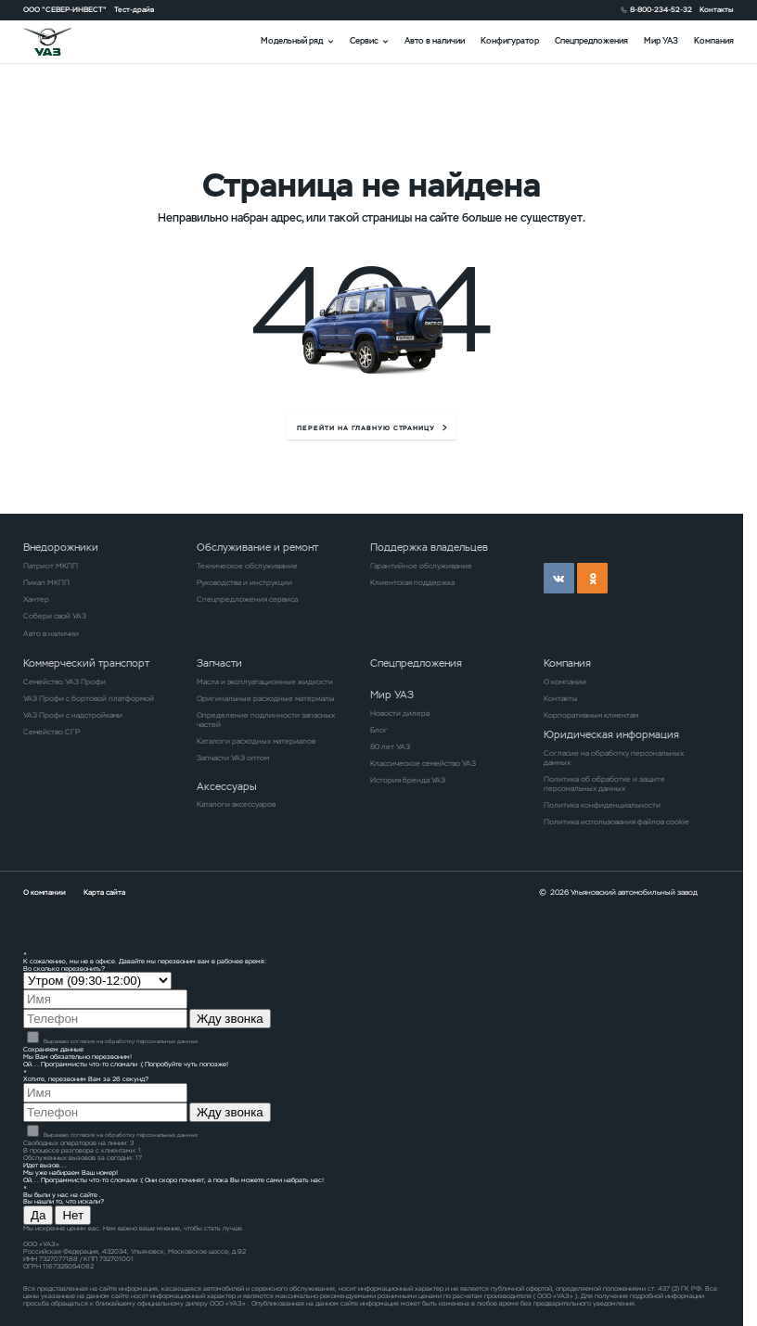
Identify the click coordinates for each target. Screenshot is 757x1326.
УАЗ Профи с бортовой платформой (88, 698)
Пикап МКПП (46, 582)
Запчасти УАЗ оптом (233, 757)
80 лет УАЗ (390, 746)
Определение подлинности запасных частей (266, 719)
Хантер (36, 599)
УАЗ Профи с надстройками (72, 715)
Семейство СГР (51, 731)
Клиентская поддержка (412, 582)
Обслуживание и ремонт (257, 547)
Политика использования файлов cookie (616, 821)
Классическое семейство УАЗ (423, 763)
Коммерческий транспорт (86, 663)
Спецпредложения (591, 40)
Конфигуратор (510, 40)
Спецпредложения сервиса (247, 599)
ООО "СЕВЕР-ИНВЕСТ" (65, 9)
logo (59, 41)
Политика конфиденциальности (602, 805)
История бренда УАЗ (407, 779)
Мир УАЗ (661, 40)
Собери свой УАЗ (54, 615)
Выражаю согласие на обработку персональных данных (112, 1041)
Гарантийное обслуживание (421, 565)
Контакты (716, 9)
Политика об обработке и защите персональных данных (604, 783)
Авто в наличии (434, 40)
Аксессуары (227, 786)
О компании (565, 681)
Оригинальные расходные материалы (266, 698)
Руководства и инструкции (244, 582)
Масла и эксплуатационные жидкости (265, 681)
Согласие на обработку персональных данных (614, 757)
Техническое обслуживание (247, 565)
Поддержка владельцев (429, 547)
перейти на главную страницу (366, 428)
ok (592, 578)
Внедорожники (60, 547)
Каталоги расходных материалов (256, 741)
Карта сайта (104, 892)
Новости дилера (400, 713)
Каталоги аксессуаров (236, 804)
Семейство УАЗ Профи (64, 681)
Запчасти (219, 663)
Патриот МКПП (50, 565)
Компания (714, 40)
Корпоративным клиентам (591, 715)
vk (559, 578)
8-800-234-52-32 (661, 9)
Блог (379, 729)
